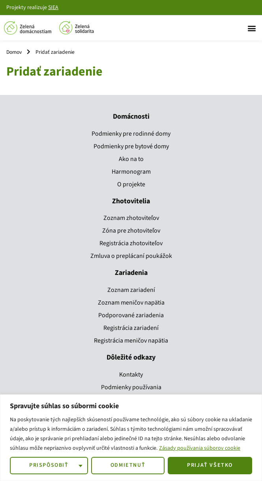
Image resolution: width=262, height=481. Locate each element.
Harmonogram (131, 171)
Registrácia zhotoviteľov (131, 243)
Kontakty (131, 374)
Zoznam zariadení (131, 290)
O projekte (131, 184)
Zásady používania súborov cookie (199, 448)
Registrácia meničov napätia (131, 340)
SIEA (53, 7)
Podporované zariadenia (131, 315)
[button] (251, 27)
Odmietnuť (127, 465)
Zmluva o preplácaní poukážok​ (131, 256)
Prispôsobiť (49, 465)
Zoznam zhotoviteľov (131, 218)
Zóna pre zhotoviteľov (131, 230)
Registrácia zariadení (131, 328)
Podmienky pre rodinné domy (131, 133)
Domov (14, 52)
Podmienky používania (131, 387)
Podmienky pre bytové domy (131, 146)
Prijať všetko (210, 465)
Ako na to (131, 159)
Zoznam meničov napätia (131, 302)
